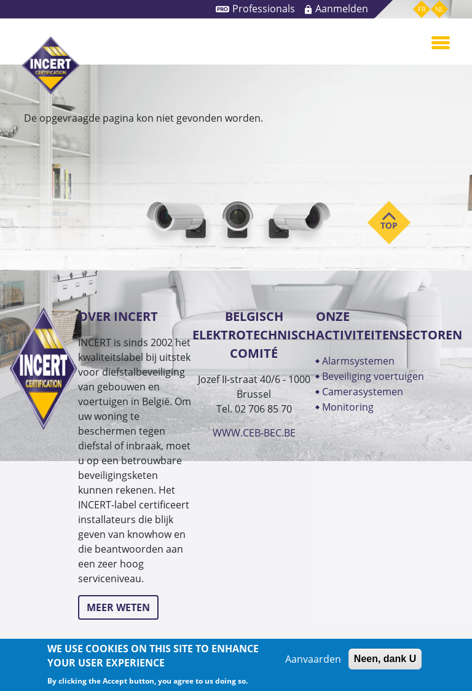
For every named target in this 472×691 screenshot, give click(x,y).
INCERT (51, 65)
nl (439, 9)
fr (422, 9)
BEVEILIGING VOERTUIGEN (373, 376)
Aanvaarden (313, 659)
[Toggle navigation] (440, 41)
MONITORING (349, 407)
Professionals (263, 8)
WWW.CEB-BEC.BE (254, 433)
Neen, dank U (385, 658)
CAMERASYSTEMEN (362, 391)
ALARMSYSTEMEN (358, 361)
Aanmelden (341, 8)
